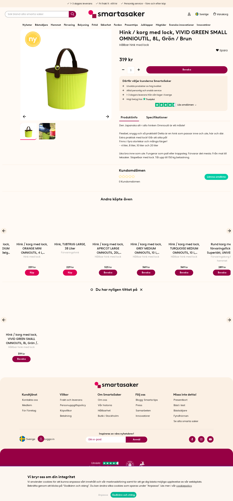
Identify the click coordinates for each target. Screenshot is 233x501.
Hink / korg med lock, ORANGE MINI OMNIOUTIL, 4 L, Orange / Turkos (59, 260)
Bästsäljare (41, 24)
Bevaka (187, 80)
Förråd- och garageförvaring (83, 33)
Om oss (102, 405)
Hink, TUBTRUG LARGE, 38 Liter (97, 257)
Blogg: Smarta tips (147, 405)
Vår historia (105, 411)
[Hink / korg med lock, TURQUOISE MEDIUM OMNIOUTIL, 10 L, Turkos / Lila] (211, 234)
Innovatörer (204, 24)
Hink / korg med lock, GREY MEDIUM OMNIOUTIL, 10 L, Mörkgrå (173, 260)
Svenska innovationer (181, 24)
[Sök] (40, 14)
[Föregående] (25, 127)
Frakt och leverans (71, 405)
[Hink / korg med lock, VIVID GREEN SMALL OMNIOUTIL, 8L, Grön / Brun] (21, 324)
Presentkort (180, 405)
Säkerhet (106, 24)
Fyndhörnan (181, 421)
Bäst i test (179, 411)
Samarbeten (143, 416)
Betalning (66, 421)
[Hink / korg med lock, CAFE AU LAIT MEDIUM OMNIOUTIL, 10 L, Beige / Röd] (21, 234)
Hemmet (56, 24)
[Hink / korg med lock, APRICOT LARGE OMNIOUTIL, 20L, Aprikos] (135, 234)
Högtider (161, 24)
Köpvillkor (66, 416)
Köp (97, 283)
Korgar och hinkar (108, 33)
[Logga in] (189, 14)
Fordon (118, 24)
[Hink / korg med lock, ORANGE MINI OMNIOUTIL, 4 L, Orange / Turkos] (59, 234)
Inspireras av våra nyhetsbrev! (116, 439)
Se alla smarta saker (186, 427)
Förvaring (69, 24)
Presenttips (131, 24)
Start (53, 33)
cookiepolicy (184, 486)
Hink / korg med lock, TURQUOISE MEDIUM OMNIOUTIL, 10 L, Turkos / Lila (211, 260)
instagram (201, 445)
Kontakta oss (30, 405)
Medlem (27, 411)
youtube (210, 445)
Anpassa (103, 494)
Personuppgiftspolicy (73, 411)
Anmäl (136, 445)
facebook (192, 445)
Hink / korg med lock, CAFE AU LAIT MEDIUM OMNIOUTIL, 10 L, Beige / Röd (21, 260)
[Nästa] (107, 127)
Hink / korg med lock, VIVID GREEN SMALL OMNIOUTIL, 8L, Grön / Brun (21, 350)
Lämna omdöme (216, 187)
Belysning (83, 24)
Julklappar (147, 24)
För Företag (29, 416)
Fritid (95, 24)
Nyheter (27, 24)
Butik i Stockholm (108, 421)
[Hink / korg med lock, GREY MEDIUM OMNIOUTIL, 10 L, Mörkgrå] (173, 234)
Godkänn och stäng (123, 494)
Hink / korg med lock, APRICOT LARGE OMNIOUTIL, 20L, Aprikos (135, 260)
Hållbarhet (104, 416)
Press (139, 411)
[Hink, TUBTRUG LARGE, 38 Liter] (97, 234)
